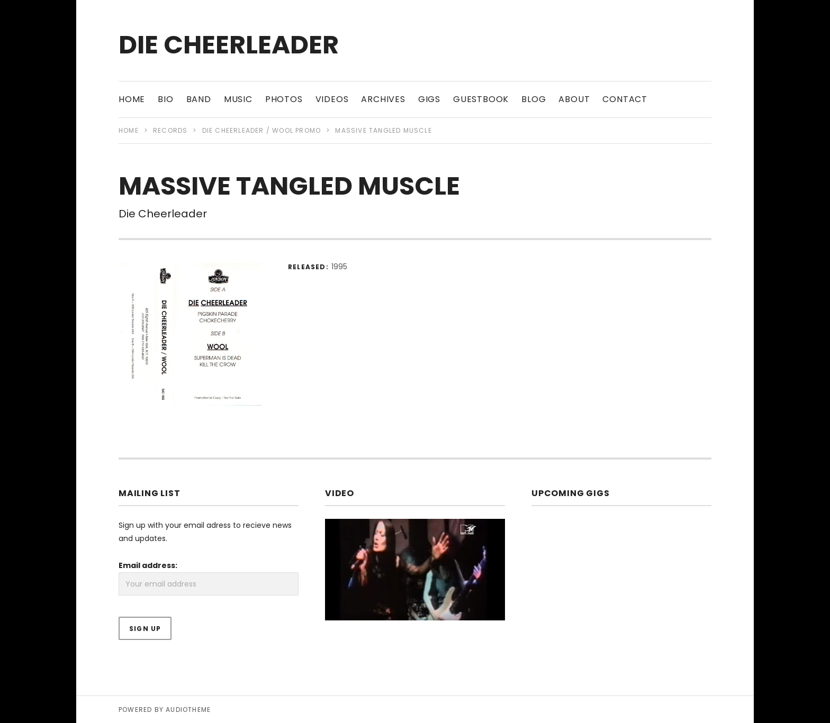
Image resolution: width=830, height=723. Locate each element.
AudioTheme (188, 709)
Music (238, 99)
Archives (383, 99)
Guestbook (481, 99)
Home (132, 99)
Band (198, 99)
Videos (332, 99)
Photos (284, 99)
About (574, 99)
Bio (165, 99)
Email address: (148, 565)
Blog (533, 99)
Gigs (429, 99)
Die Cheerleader (229, 44)
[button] (190, 334)
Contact (624, 99)
